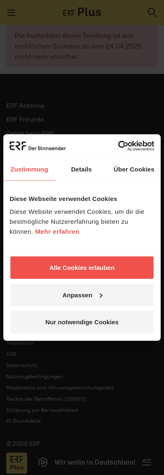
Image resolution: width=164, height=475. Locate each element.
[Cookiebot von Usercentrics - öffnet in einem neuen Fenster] (118, 146)
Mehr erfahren (57, 231)
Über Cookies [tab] (134, 168)
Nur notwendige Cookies (82, 322)
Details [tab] (81, 168)
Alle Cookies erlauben (82, 267)
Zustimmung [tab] (29, 168)
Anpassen (82, 294)
